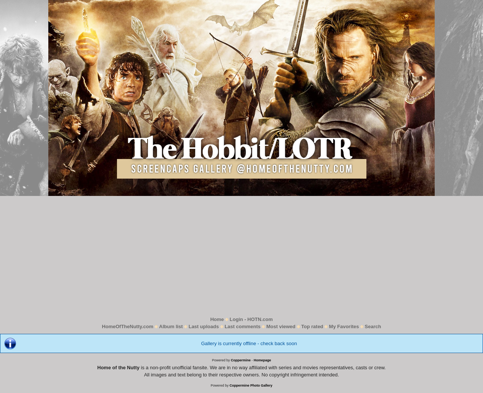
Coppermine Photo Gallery (250, 385)
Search (373, 326)
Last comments (242, 326)
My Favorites (344, 326)
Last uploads (204, 326)
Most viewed (280, 326)
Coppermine (241, 360)
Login (236, 319)
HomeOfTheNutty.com (127, 326)
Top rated (312, 326)
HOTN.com (260, 319)
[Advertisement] (241, 256)
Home (217, 319)
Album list (171, 326)
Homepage (262, 360)
